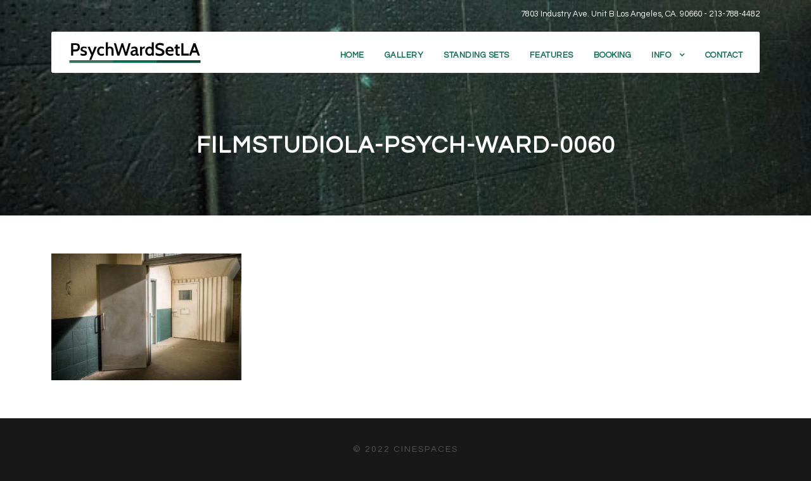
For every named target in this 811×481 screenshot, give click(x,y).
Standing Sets (476, 55)
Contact (724, 55)
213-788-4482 (734, 14)
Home (352, 55)
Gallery (404, 55)
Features (551, 55)
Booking (613, 55)
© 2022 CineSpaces (405, 449)
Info (661, 55)
